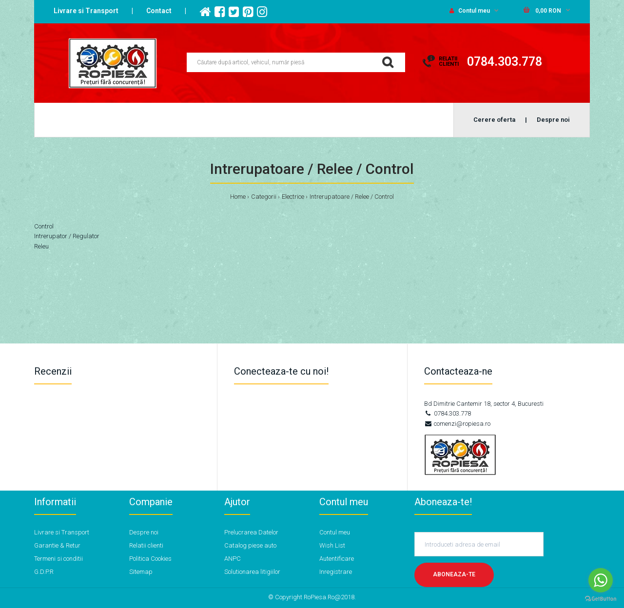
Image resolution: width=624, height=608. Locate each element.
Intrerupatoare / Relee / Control (352, 196)
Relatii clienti (146, 545)
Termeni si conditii (58, 558)
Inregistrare (335, 571)
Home (238, 196)
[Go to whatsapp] (600, 580)
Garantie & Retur (57, 545)
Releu (41, 246)
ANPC (232, 558)
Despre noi (143, 532)
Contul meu (469, 10)
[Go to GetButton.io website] (600, 598)
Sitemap (141, 571)
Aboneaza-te (454, 574)
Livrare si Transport (86, 11)
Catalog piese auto (250, 545)
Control (44, 226)
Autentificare (336, 558)
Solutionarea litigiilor (252, 571)
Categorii (263, 196)
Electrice (293, 196)
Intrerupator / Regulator (66, 236)
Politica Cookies (150, 558)
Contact (159, 11)
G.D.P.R (44, 571)
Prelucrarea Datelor (251, 532)
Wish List (332, 545)
